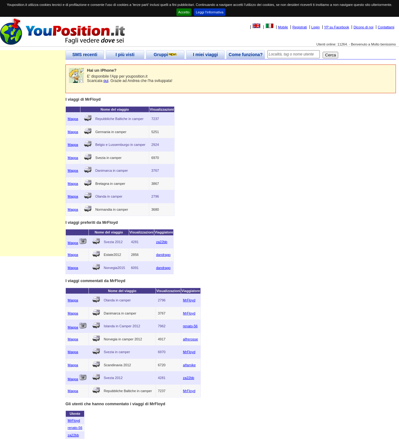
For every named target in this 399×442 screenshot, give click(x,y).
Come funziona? (246, 54)
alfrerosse (190, 339)
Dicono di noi (363, 27)
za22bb (161, 242)
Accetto (184, 12)
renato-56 (190, 326)
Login (315, 27)
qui (105, 81)
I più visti (125, 54)
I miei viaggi (205, 54)
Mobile (283, 27)
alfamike (189, 365)
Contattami (386, 27)
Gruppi (165, 54)
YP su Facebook (336, 27)
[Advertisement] (33, 162)
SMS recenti (84, 54)
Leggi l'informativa (209, 12)
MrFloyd (189, 300)
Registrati (299, 27)
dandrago (163, 255)
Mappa (73, 119)
